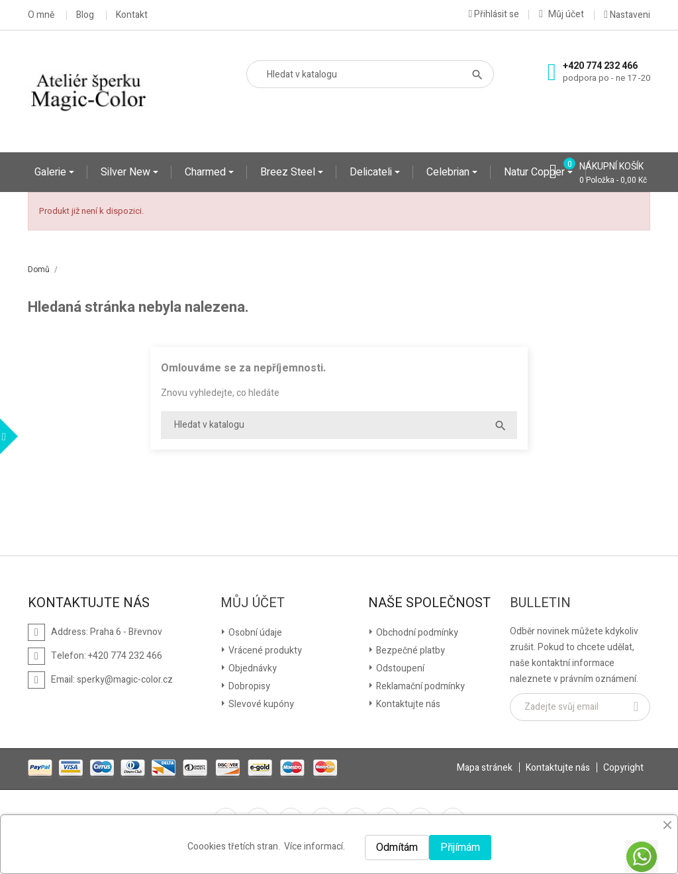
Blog (85, 15)
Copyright (623, 768)
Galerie (51, 172)
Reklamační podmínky (419, 686)
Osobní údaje (254, 633)
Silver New (127, 172)
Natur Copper (535, 172)
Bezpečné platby (409, 650)
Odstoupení (399, 668)
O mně (41, 15)
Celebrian (449, 172)
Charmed (206, 172)
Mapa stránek (484, 768)
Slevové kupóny (260, 704)
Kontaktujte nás (407, 704)
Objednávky (251, 668)
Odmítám (397, 847)
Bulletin (540, 603)
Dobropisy (248, 686)
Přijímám (460, 847)
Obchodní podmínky (416, 633)
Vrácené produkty (264, 650)
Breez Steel (289, 172)
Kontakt (132, 15)
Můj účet (252, 603)
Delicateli (372, 172)
